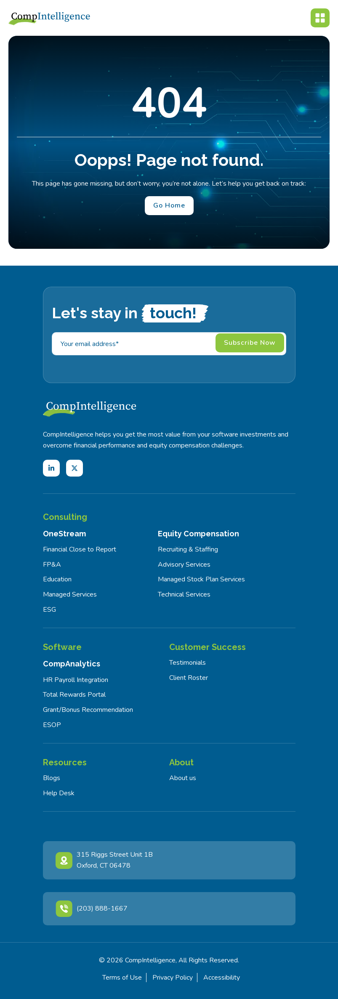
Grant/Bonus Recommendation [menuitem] (88, 709)
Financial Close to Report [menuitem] (79, 549)
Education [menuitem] (57, 579)
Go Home (169, 205)
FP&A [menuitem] (52, 564)
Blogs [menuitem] (51, 778)
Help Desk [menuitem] (59, 793)
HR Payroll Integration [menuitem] (75, 680)
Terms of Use (122, 977)
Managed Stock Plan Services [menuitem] (201, 579)
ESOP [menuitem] (52, 725)
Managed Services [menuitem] (70, 594)
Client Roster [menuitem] (188, 677)
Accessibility (221, 977)
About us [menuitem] (182, 778)
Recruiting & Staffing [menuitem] (188, 549)
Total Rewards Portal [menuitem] (74, 694)
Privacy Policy (172, 977)
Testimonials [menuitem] (187, 662)
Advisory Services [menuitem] (184, 564)
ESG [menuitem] (49, 609)
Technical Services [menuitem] (184, 594)
